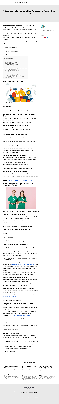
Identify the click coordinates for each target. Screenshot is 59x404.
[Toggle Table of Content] (26, 57)
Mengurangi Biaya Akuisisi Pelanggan (11, 62)
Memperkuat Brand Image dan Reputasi (12, 64)
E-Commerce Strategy (28, 2)
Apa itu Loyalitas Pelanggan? (9, 58)
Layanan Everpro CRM (8, 77)
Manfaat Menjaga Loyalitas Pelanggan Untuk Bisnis (13, 59)
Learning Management (19, 2)
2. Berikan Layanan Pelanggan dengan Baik (12, 70)
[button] (41, 37)
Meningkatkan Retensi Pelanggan (11, 63)
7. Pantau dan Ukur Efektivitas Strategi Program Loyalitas (15, 76)
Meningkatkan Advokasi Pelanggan (11, 65)
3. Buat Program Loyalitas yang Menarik (12, 71)
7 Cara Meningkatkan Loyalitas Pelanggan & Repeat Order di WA (15, 68)
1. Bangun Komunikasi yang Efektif (11, 69)
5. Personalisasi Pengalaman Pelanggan (12, 74)
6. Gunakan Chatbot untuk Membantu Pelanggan (13, 75)
